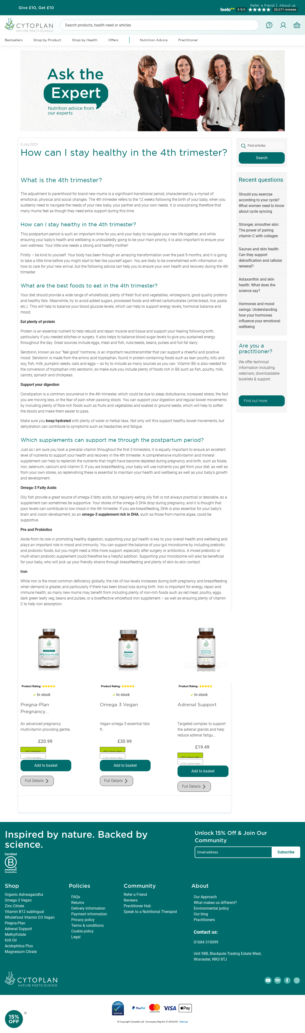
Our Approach (205, 897)
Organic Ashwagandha (24, 894)
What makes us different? (215, 902)
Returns (77, 902)
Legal (76, 937)
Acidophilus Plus (19, 946)
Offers (113, 40)
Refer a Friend (135, 894)
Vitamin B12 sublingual (24, 911)
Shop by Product (47, 40)
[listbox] (45, 753)
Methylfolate (15, 934)
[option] (33, 749)
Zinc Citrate (14, 906)
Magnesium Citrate (21, 951)
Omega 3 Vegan (119, 704)
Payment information (89, 914)
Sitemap (183, 1021)
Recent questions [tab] (261, 179)
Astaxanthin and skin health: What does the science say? (257, 285)
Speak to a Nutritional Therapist (150, 911)
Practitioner (188, 40)
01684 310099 (206, 942)
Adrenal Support (197, 704)
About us (287, 5)
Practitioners (204, 919)
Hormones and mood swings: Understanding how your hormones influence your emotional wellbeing (259, 315)
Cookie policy (82, 931)
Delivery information (88, 908)
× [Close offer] (25, 1012)
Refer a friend (262, 5)
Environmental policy (211, 908)
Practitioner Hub (137, 906)
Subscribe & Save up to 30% (36, 7)
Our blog (201, 914)
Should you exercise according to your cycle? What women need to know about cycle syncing (261, 203)
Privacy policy (83, 919)
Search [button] (262, 158)
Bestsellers (14, 40)
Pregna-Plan (15, 923)
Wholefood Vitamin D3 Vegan (30, 917)
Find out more (255, 400)
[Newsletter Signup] (19, 1019)
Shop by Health (84, 40)
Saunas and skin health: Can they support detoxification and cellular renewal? (260, 257)
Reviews (130, 900)
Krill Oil (11, 940)
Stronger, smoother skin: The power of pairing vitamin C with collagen (259, 230)
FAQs (75, 897)
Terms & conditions (87, 925)
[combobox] (159, 25)
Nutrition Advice (154, 40)
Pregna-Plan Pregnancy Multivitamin (34, 708)
